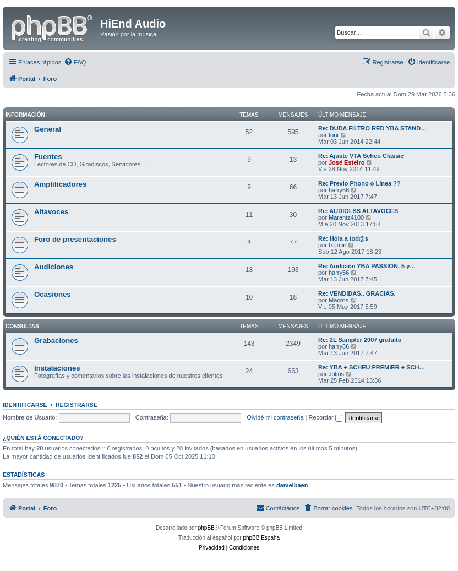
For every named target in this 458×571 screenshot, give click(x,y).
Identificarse (25, 404)
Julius (336, 374)
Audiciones (53, 267)
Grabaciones (56, 340)
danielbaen (292, 485)
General (47, 129)
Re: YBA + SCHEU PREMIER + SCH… (371, 367)
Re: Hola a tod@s (343, 238)
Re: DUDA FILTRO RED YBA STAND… (372, 128)
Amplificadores (60, 184)
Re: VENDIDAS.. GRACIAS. (357, 293)
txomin (337, 245)
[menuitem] (75, 62)
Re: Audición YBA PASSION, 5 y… (367, 266)
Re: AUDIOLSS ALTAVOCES (358, 211)
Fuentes (48, 157)
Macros (338, 300)
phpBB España (261, 538)
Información (25, 115)
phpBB (206, 528)
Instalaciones (57, 368)
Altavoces (51, 212)
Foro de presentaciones (75, 239)
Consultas (22, 326)
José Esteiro (346, 162)
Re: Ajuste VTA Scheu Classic (361, 156)
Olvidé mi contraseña (275, 417)
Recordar (325, 417)
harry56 (339, 190)
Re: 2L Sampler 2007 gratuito (359, 339)
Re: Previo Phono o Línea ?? (359, 183)
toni (334, 135)
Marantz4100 (346, 217)
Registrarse (76, 404)
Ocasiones (52, 294)
